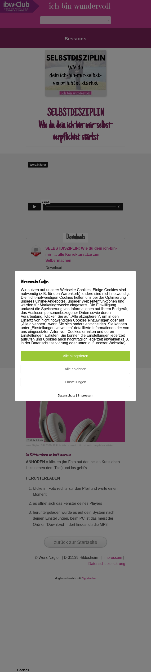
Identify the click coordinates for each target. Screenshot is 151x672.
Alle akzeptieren (75, 356)
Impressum (85, 395)
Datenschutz (66, 395)
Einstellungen (75, 382)
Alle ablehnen (75, 369)
